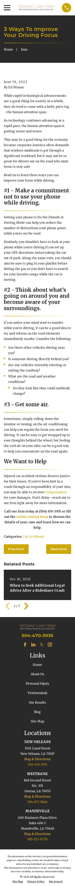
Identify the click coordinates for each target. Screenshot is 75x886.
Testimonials (37, 693)
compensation (56, 492)
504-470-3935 (37, 635)
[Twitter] (42, 644)
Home (37, 665)
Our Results (37, 702)
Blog (37, 712)
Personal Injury (37, 683)
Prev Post (16, 549)
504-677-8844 (37, 802)
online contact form (32, 517)
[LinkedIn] (33, 644)
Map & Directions (37, 759)
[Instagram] (50, 644)
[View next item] (26, 606)
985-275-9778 (37, 839)
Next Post (59, 549)
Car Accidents (33, 536)
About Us (37, 674)
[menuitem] (17, 881)
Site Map (37, 721)
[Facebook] (25, 644)
